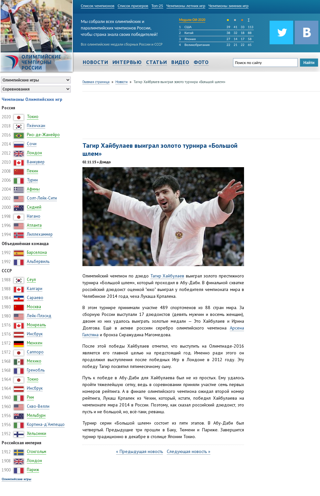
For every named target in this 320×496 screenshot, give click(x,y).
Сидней (34, 207)
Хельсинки (36, 433)
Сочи (32, 143)
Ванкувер (36, 162)
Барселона (37, 252)
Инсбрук (35, 334)
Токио (32, 116)
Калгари (34, 288)
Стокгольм (36, 451)
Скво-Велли (38, 406)
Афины (33, 189)
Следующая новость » (188, 451)
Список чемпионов (97, 5)
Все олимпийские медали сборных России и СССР (122, 44)
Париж (33, 469)
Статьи (156, 62)
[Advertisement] (107, 114)
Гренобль (36, 370)
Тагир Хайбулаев (167, 276)
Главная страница (96, 82)
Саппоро (35, 352)
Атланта (34, 225)
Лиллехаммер (40, 234)
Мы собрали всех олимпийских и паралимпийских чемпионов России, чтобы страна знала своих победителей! (119, 27)
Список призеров (133, 5)
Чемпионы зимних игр (228, 5)
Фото (201, 62)
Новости (95, 62)
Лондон (34, 153)
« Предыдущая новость (139, 451)
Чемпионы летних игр (186, 5)
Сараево (35, 297)
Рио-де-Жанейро (43, 134)
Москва (34, 306)
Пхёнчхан (36, 125)
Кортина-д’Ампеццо (46, 424)
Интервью (127, 62)
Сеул (31, 279)
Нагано (33, 216)
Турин (32, 180)
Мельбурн (36, 415)
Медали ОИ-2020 (192, 20)
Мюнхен (34, 343)
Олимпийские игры (16, 479)
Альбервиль (38, 261)
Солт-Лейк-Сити (42, 198)
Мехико (34, 361)
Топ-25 (157, 5)
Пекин (32, 171)
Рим (30, 397)
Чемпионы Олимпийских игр (32, 99)
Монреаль (36, 325)
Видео (180, 62)
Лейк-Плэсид (39, 315)
